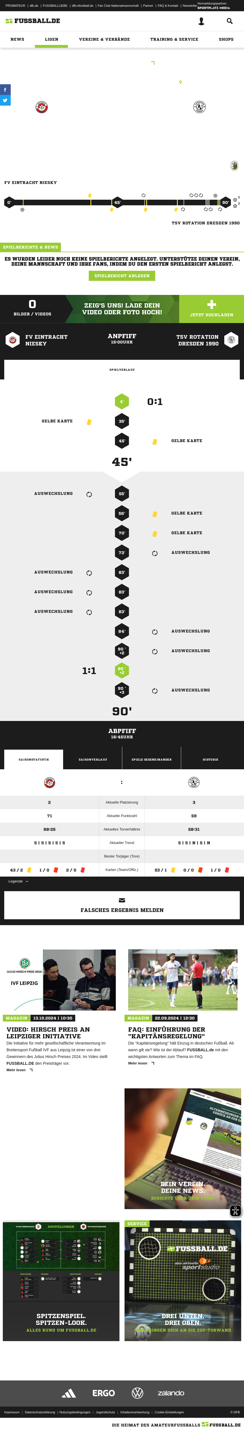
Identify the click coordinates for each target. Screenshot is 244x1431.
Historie (210, 759)
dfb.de (34, 5)
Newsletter (190, 5)
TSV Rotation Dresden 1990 (200, 130)
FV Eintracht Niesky (41, 127)
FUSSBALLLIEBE (55, 5)
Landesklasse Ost (122, 64)
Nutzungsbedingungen (74, 1412)
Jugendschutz (105, 1412)
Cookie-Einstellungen (169, 1412)
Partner (148, 5)
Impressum (11, 1412)
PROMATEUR (15, 5)
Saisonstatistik (34, 759)
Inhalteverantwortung (134, 1412)
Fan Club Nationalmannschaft (118, 5)
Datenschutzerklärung (40, 1412)
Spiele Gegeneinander (152, 759)
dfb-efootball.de (82, 5)
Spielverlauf (122, 369)
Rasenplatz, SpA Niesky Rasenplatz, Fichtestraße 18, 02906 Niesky (121, 82)
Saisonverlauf (93, 759)
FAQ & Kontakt (168, 5)
